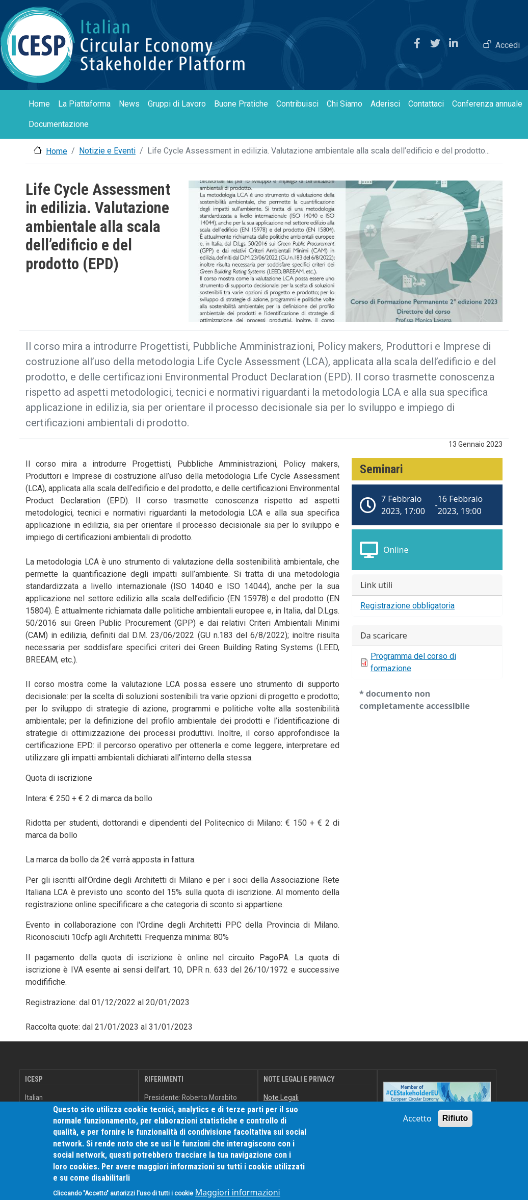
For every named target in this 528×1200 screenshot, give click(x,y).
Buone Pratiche (241, 104)
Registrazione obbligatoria (407, 605)
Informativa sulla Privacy (300, 1108)
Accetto (417, 1127)
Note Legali (281, 1097)
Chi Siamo (344, 104)
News (129, 104)
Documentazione (59, 124)
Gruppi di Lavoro (177, 104)
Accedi (507, 45)
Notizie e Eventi (107, 151)
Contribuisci (297, 104)
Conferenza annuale (487, 104)
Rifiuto (455, 1126)
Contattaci (426, 104)
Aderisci (385, 104)
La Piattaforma (84, 104)
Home (39, 104)
